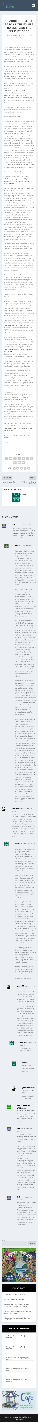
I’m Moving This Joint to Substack (15, 1294)
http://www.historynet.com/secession (16, 325)
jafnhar (8, 1368)
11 (29, 35)
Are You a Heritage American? (14, 1299)
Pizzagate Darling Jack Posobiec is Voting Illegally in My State (18, 1312)
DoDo (14, 525)
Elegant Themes (18, 1417)
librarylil (8, 1347)
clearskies (9, 1358)
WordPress (19, 1419)
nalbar (15, 35)
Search (4, 1240)
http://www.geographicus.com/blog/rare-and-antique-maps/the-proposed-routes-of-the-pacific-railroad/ (19, 181)
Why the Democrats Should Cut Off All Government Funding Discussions (17, 1305)
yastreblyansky (18, 808)
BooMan (8, 1336)
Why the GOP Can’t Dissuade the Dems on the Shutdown (18, 1319)
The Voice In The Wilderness (23, 1107)
